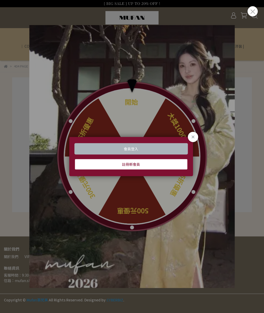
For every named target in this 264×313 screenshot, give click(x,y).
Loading (132, 156)
